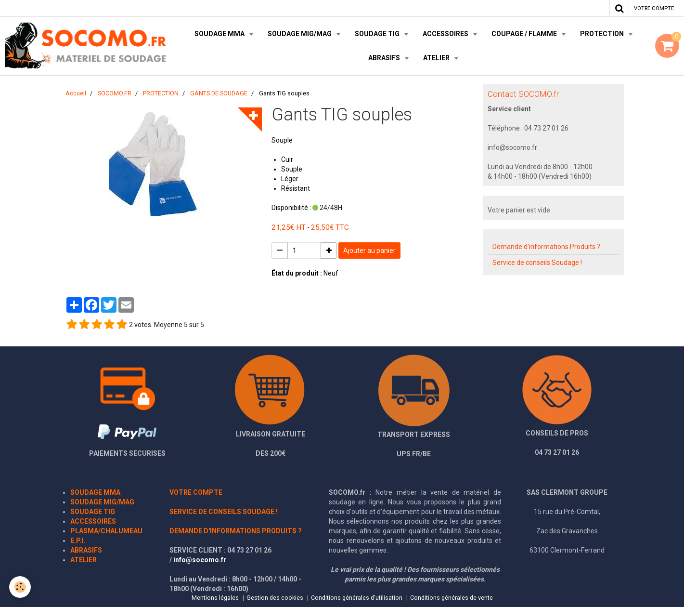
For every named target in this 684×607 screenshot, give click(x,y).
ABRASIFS (384, 58)
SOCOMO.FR (114, 93)
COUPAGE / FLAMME (524, 34)
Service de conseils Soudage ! (537, 262)
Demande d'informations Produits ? (546, 247)
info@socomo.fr (199, 560)
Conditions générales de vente (451, 597)
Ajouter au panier (369, 250)
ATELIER (437, 58)
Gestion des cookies (274, 597)
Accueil (75, 93)
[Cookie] (20, 587)
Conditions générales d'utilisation (356, 597)
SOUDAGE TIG (378, 34)
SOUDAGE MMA (220, 34)
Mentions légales (215, 597)
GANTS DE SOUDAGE (218, 93)
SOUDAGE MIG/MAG (300, 34)
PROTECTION (602, 34)
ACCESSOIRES (446, 34)
